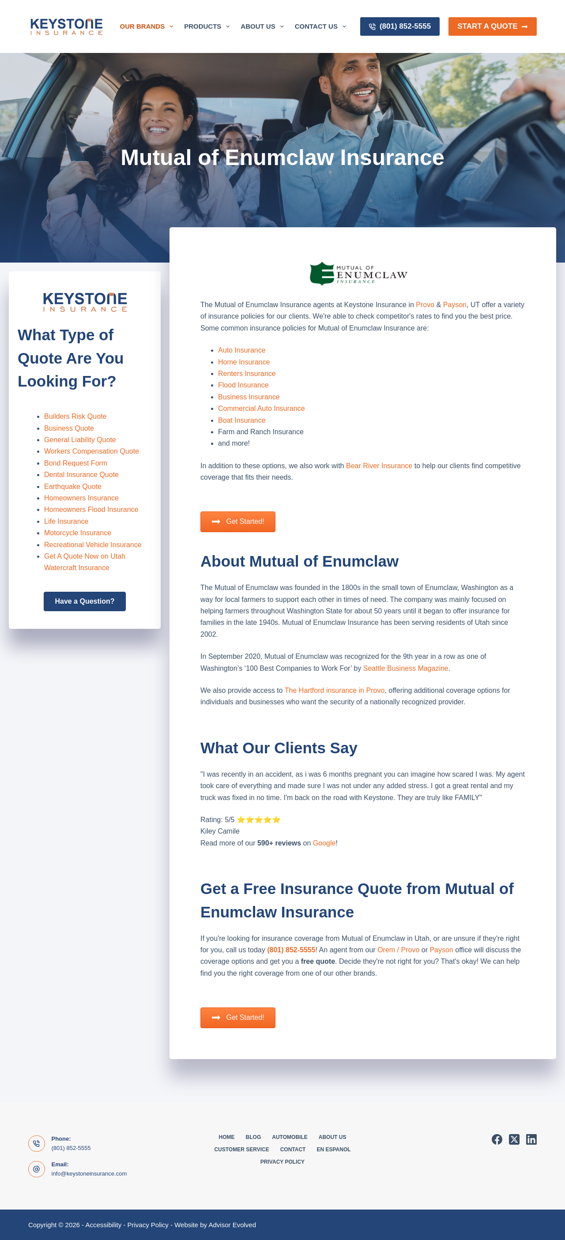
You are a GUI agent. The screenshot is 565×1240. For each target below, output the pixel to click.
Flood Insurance (243, 385)
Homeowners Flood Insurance (91, 509)
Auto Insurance (242, 350)
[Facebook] (497, 1139)
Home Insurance (244, 362)
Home (227, 1137)
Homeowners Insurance (81, 498)
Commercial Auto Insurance (261, 408)
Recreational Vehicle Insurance (93, 545)
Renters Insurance (247, 373)
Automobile (289, 1137)
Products (208, 26)
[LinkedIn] (531, 1139)
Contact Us (322, 26)
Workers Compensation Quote (91, 451)
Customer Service (241, 1149)
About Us (264, 26)
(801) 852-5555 (400, 26)
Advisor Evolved (232, 1225)
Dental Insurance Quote (81, 474)
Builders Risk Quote (75, 416)
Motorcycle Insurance (77, 533)
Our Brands (148, 26)
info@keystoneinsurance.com (89, 1173)
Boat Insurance (242, 420)
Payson (455, 304)
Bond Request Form (75, 463)
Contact (293, 1149)
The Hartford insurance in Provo (335, 690)
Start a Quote (492, 26)
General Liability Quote (80, 439)
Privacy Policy (282, 1162)
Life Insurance (66, 521)
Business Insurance (249, 397)
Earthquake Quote (73, 486)
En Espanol (333, 1149)
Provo (425, 304)
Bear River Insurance (379, 466)
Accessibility (103, 1225)
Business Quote (69, 428)
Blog (253, 1137)
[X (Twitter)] (514, 1139)
